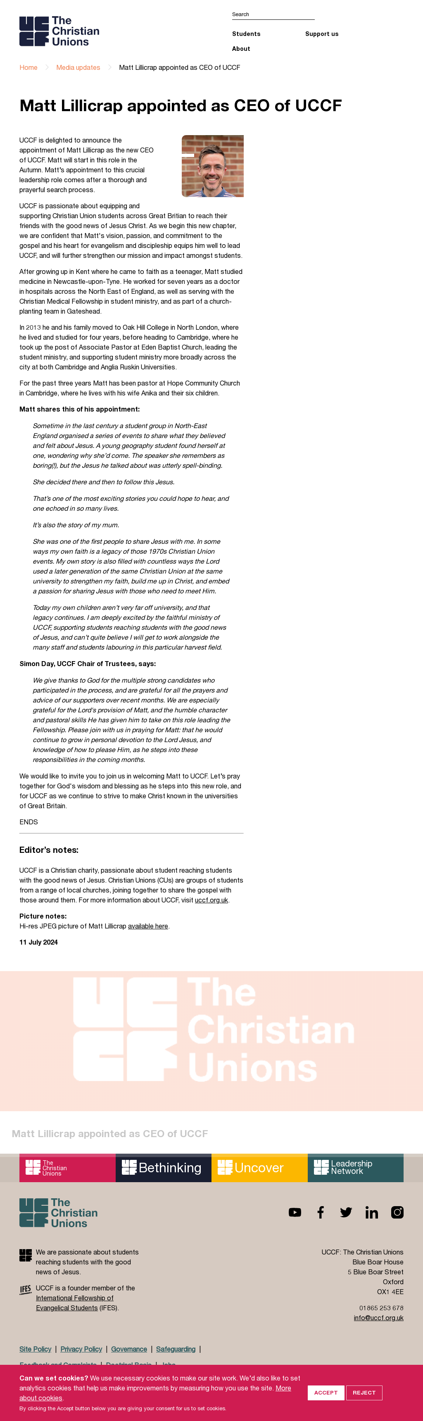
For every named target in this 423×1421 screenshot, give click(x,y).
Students (246, 33)
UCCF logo (91, 31)
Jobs (168, 1365)
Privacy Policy (81, 1349)
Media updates (78, 67)
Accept (326, 1403)
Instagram (391, 1212)
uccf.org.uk (211, 900)
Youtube (288, 1212)
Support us (321, 33)
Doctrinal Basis (129, 1365)
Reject (364, 1403)
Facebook (314, 1212)
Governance (129, 1349)
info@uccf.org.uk (379, 1317)
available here (148, 926)
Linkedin (365, 1212)
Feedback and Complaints (58, 1365)
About (241, 48)
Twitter (339, 1212)
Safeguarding (175, 1349)
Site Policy (35, 1349)
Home (28, 67)
